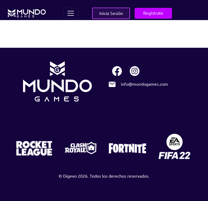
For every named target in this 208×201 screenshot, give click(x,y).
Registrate (153, 12)
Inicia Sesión (111, 13)
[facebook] (117, 71)
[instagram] (134, 71)
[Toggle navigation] (70, 13)
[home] (26, 13)
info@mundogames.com (144, 84)
